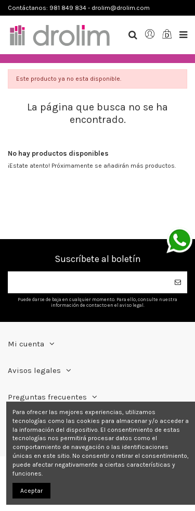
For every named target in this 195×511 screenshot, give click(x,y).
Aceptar (31, 490)
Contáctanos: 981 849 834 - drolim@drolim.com (79, 7)
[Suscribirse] (177, 282)
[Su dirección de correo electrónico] (88, 282)
